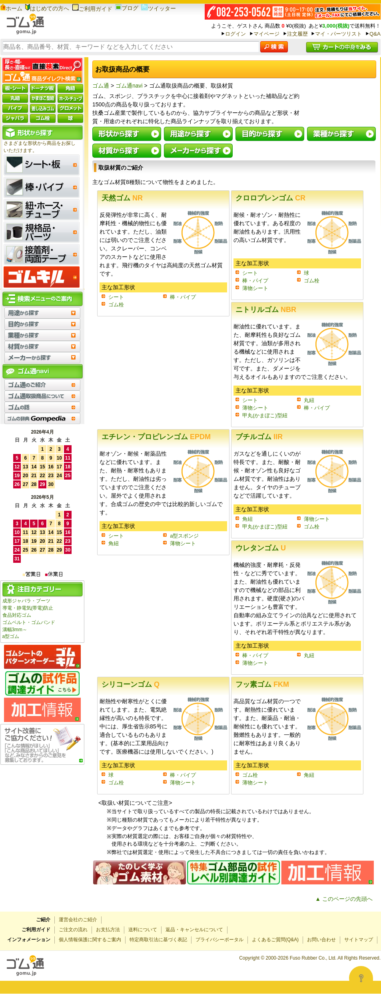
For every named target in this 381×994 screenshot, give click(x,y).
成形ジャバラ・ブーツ (26, 601)
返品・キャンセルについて (194, 929)
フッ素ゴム (262, 684)
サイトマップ (358, 939)
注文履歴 (297, 34)
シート (116, 297)
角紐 (113, 543)
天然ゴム (122, 198)
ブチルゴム (259, 437)
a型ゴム (11, 636)
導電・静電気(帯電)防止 (28, 608)
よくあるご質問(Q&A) (275, 939)
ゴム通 (100, 85)
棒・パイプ (183, 297)
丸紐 (309, 400)
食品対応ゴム (16, 615)
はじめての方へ (47, 8)
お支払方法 (108, 929)
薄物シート (255, 288)
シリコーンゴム (131, 684)
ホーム (11, 8)
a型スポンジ (184, 536)
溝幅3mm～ (14, 629)
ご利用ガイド (92, 9)
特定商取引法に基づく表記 (158, 939)
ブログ (126, 8)
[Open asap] (361, 978)
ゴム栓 (116, 305)
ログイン (235, 34)
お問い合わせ (321, 939)
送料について (142, 929)
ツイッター (158, 8)
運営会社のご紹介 (78, 919)
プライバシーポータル (219, 939)
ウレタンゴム (260, 548)
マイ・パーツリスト (338, 34)
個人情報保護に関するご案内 (90, 939)
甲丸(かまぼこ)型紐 (264, 415)
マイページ (266, 34)
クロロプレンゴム (270, 198)
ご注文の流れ (73, 929)
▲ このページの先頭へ (344, 899)
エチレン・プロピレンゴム (156, 437)
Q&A (375, 34)
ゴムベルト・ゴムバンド (28, 622)
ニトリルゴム (265, 310)
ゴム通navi (129, 85)
